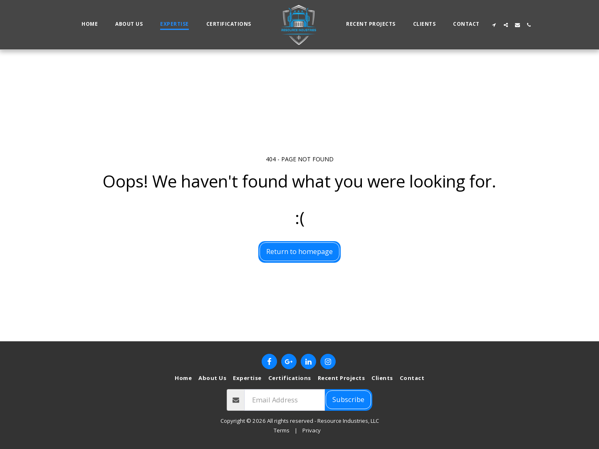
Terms (282, 430)
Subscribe (348, 399)
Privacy (311, 430)
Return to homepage (299, 251)
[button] (494, 24)
